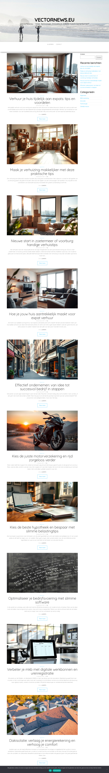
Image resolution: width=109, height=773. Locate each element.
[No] (107, 769)
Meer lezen (42, 114)
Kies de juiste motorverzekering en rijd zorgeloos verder (42, 453)
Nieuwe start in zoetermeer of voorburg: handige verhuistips (42, 238)
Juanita (43, 109)
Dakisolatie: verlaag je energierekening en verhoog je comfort (42, 737)
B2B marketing (84, 93)
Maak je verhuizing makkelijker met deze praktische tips (42, 167)
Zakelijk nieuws (84, 101)
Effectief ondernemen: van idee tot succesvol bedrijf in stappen (42, 382)
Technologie (83, 98)
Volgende (47, 764)
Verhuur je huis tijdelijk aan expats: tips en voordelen (42, 95)
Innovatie (83, 96)
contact (59, 44)
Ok (50, 770)
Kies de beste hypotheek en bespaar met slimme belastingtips (42, 524)
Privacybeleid (56, 770)
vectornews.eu (54, 20)
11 (41, 764)
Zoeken (82, 49)
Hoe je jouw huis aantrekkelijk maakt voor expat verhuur (42, 311)
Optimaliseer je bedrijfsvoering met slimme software (42, 595)
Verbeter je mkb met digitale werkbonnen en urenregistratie (42, 666)
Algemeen (50, 44)
